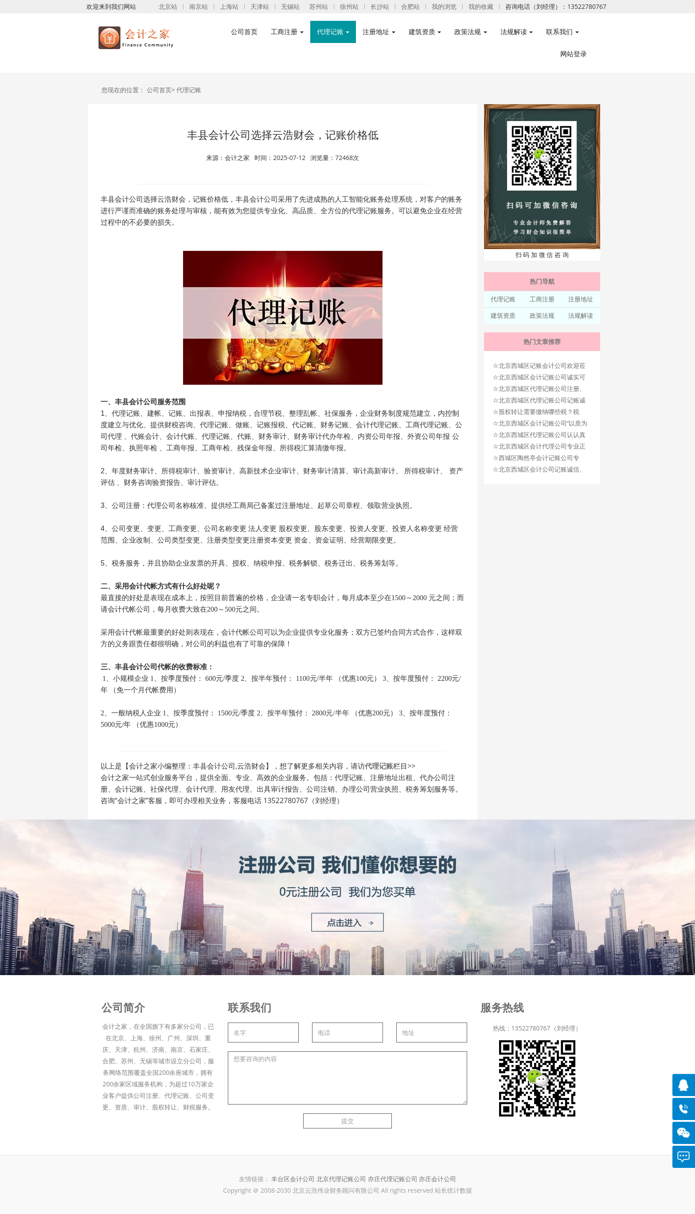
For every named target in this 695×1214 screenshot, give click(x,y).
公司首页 (244, 31)
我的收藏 (481, 6)
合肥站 (410, 6)
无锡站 (290, 6)
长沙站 (380, 6)
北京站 (168, 6)
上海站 (229, 6)
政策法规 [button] (470, 31)
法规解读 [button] (516, 31)
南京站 (198, 6)
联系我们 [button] (562, 31)
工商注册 (542, 299)
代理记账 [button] (333, 31)
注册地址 (580, 299)
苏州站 (318, 6)
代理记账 (188, 90)
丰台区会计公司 (293, 1179)
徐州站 (349, 6)
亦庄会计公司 (437, 1179)
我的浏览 (444, 6)
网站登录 (573, 54)
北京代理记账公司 (341, 1179)
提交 (347, 1120)
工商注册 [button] (287, 31)
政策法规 (542, 315)
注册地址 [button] (379, 31)
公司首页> (161, 90)
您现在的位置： (123, 90)
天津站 (259, 6)
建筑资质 (503, 315)
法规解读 (580, 315)
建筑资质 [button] (425, 31)
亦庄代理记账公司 (393, 1179)
